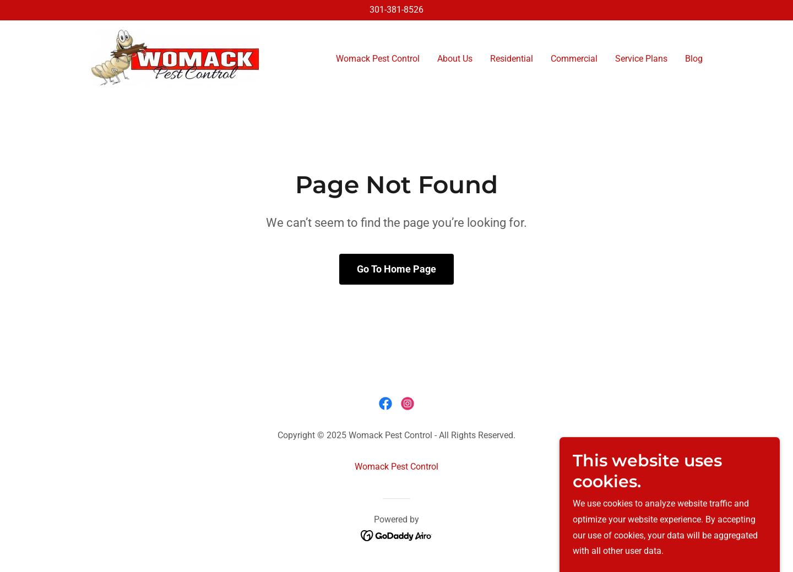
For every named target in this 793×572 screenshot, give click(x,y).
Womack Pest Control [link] (378, 58)
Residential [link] (511, 58)
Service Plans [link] (641, 58)
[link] (175, 57)
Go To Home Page (396, 269)
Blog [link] (694, 58)
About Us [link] (454, 58)
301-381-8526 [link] (396, 9)
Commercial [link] (574, 58)
